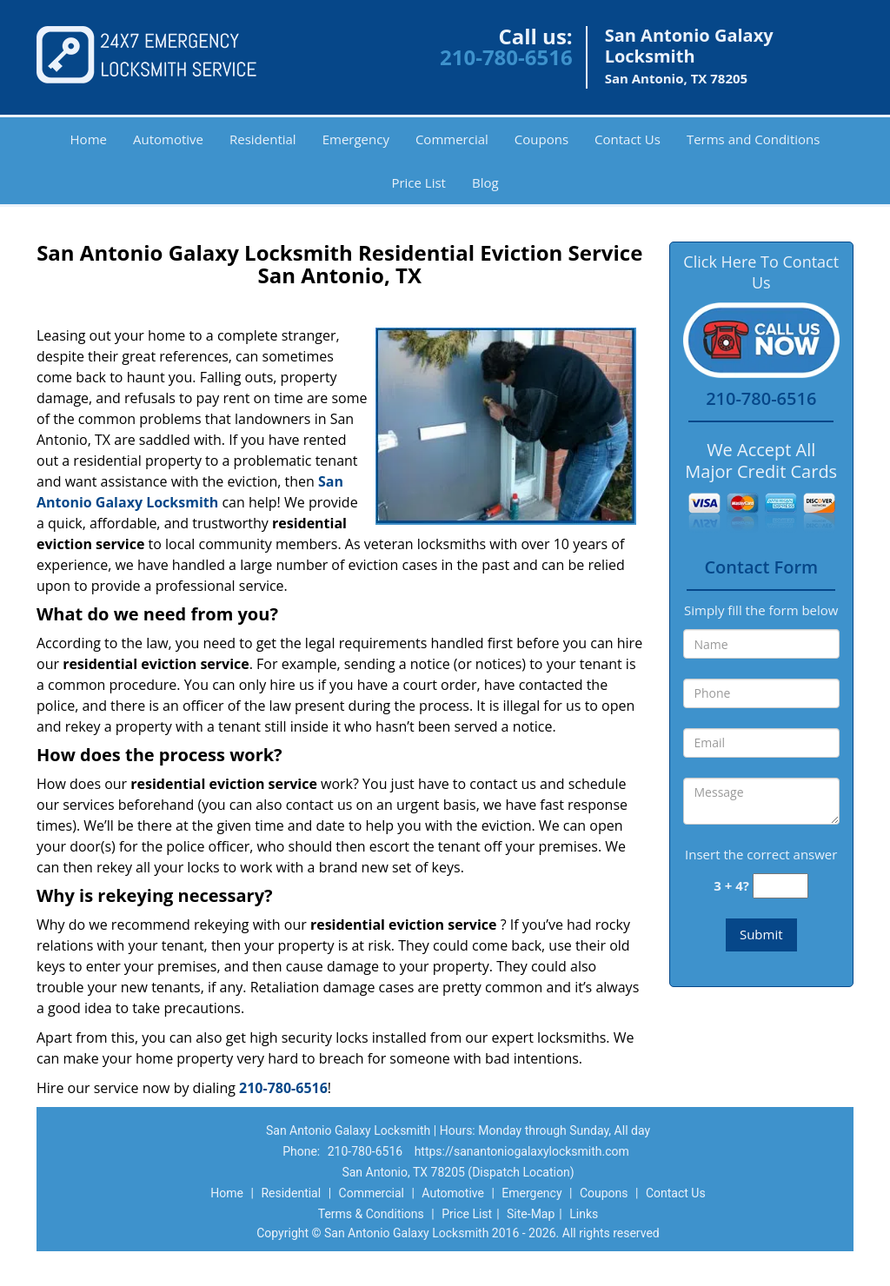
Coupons (541, 139)
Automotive (168, 139)
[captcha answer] (780, 885)
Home (88, 139)
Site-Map (531, 1214)
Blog (485, 182)
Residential (262, 139)
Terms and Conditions (753, 139)
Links (583, 1214)
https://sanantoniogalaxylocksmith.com (522, 1151)
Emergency (355, 139)
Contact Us (627, 139)
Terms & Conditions (371, 1214)
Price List (418, 182)
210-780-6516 (506, 57)
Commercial (451, 139)
